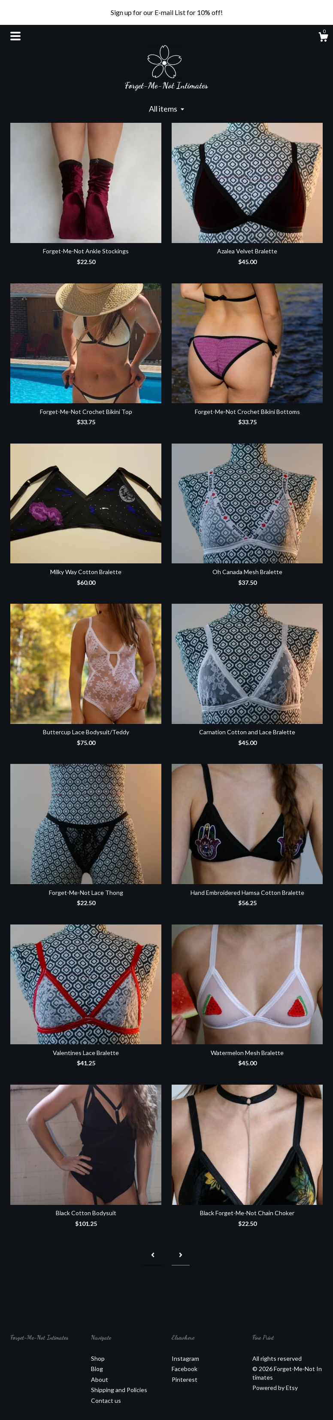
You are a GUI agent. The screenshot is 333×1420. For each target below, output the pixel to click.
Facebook (184, 1368)
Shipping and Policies (119, 1389)
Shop (98, 1358)
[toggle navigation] (15, 36)
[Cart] (323, 38)
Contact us (106, 1400)
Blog (97, 1368)
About (99, 1379)
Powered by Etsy (275, 1387)
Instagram (185, 1358)
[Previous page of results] (153, 1255)
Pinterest (184, 1379)
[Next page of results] (181, 1255)
